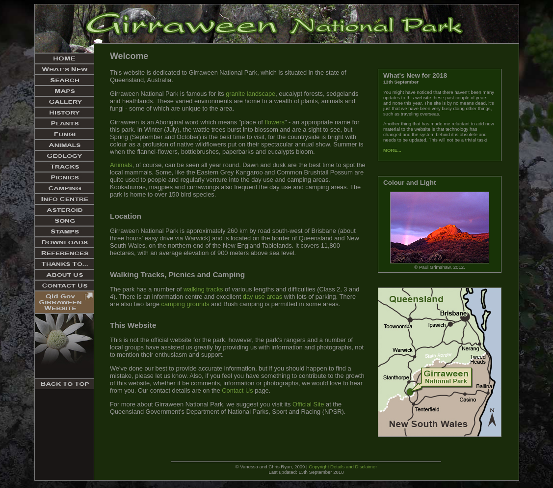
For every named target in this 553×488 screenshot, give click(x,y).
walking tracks (203, 289)
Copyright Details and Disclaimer (343, 466)
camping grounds (185, 304)
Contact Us (237, 390)
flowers (274, 122)
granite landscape (250, 93)
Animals (121, 165)
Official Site (308, 404)
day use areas (262, 296)
